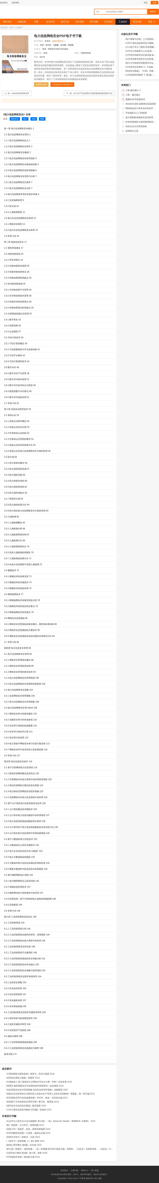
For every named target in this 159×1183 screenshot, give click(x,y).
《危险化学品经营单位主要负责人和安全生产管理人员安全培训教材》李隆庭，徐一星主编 (47, 1094)
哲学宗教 (94, 22)
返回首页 (4, 3)
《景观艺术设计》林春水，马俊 (19, 1137)
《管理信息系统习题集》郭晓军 (19, 1078)
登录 (146, 3)
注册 (154, 3)
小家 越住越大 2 (133, 90)
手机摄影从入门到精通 (136, 113)
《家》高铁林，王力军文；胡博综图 (22, 1125)
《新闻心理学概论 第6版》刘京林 (20, 1145)
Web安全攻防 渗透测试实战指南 (141, 104)
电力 (25, 119)
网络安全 (15, 119)
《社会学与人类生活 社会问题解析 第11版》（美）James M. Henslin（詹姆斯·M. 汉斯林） (47, 1121)
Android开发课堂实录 (20, 93)
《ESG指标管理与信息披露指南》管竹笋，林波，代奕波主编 (33, 1098)
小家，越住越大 (133, 95)
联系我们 (64, 1170)
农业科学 (50, 22)
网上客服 (95, 1170)
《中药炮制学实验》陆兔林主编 (19, 1157)
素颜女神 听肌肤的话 (135, 99)
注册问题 (74, 1170)
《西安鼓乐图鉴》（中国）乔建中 (140, 71)
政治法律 (137, 22)
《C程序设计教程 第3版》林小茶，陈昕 (23, 1153)
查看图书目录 (41, 84)
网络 (42, 119)
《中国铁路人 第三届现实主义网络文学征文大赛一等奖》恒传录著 (36, 1082)
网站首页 (7, 22)
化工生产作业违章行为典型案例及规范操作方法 (93, 93)
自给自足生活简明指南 (136, 126)
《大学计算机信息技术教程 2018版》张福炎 (25, 1110)
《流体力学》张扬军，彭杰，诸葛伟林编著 (25, 1129)
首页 (11, 27)
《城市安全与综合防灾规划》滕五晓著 (23, 1106)
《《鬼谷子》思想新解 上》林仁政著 (22, 1141)
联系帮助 (15, 3)
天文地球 (108, 22)
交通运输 (22, 22)
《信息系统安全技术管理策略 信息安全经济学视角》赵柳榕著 (33, 1090)
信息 (34, 119)
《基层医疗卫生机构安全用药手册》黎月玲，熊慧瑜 (29, 1102)
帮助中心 (84, 1170)
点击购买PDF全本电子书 (62, 84)
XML (95, 1178)
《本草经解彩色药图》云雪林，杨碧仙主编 (25, 1133)
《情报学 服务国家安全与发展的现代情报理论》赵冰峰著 (31, 1086)
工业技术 (123, 22)
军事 (36, 22)
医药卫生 (65, 22)
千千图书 (20, 12)
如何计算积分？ (58, 41)
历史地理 (79, 22)
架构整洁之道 (132, 131)
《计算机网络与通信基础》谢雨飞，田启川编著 (27, 1074)
